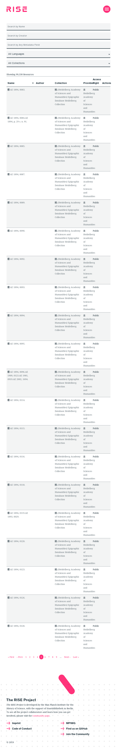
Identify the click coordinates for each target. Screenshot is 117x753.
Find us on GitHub (76, 728)
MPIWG (70, 723)
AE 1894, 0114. (16, 400)
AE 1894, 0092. (16, 259)
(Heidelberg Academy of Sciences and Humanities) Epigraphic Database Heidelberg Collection (67, 97)
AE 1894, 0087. (16, 174)
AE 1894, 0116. (16, 456)
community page (41, 715)
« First (11, 657)
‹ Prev (20, 657)
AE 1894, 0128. (16, 625)
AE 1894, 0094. (16, 315)
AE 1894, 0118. (16, 484)
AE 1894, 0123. (16, 569)
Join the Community (77, 734)
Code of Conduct (22, 728)
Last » (76, 657)
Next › (67, 657)
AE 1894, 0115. (16, 428)
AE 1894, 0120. (16, 541)
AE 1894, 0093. (16, 287)
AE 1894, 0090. (16, 230)
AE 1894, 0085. (16, 146)
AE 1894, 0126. (16, 597)
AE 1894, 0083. (16, 89)
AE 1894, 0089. (16, 202)
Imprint (16, 723)
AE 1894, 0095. (16, 343)
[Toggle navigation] (106, 9)
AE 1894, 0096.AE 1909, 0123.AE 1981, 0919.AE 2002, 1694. (18, 375)
